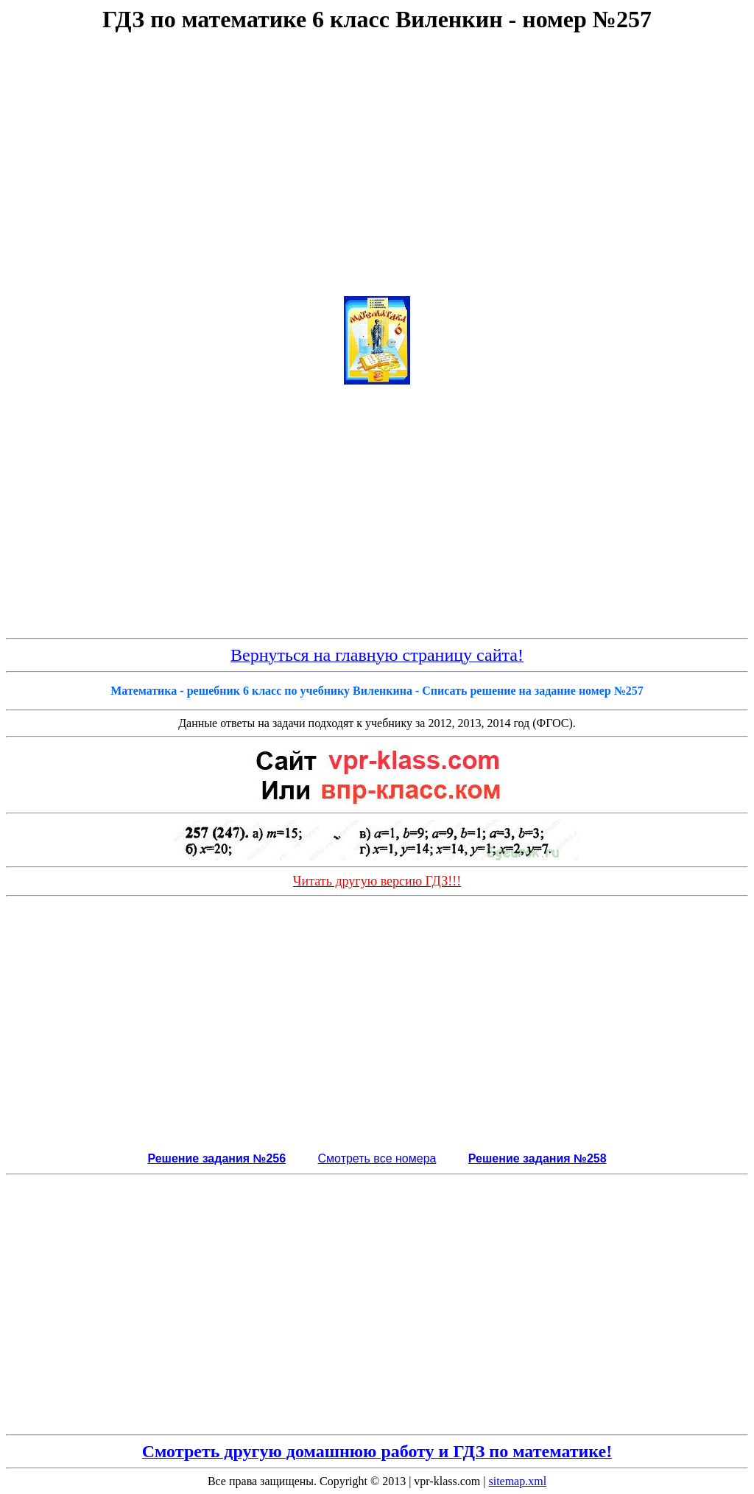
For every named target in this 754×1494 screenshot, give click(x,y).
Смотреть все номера (377, 1158)
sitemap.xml (517, 1481)
